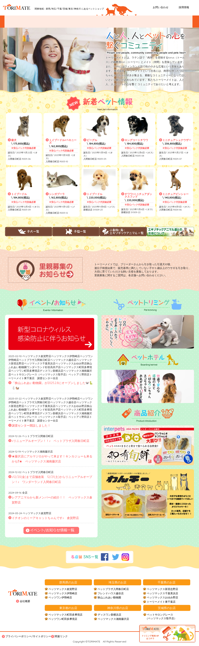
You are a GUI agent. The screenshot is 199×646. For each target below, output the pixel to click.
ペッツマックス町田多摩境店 (65, 614)
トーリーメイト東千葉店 (161, 601)
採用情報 (184, 7)
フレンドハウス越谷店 (111, 593)
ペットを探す (57, 22)
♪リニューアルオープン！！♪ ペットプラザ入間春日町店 (50, 441)
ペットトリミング (117, 22)
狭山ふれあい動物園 (109, 597)
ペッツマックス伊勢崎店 (62, 593)
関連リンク (61, 636)
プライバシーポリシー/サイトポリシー (28, 636)
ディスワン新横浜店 (109, 614)
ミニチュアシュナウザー (176, 140)
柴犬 (13, 140)
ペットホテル (148, 22)
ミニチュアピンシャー (175, 194)
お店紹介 (86, 22)
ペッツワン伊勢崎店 (60, 597)
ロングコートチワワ (136, 140)
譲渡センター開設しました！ (31, 425)
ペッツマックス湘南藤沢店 (113, 619)
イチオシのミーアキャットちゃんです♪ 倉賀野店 (45, 518)
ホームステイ (177, 22)
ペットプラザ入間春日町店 (113, 589)
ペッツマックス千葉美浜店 (162, 593)
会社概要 (25, 601)
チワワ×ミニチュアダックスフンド (138, 195)
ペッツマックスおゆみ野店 (162, 597)
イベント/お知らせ (23, 22)
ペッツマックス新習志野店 (162, 589)
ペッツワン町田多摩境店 (62, 619)
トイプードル (19, 194)
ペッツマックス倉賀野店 (62, 589)
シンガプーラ (57, 194)
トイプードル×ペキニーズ (62, 141)
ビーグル (92, 140)
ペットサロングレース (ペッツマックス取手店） (162, 616)
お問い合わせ (160, 7)
